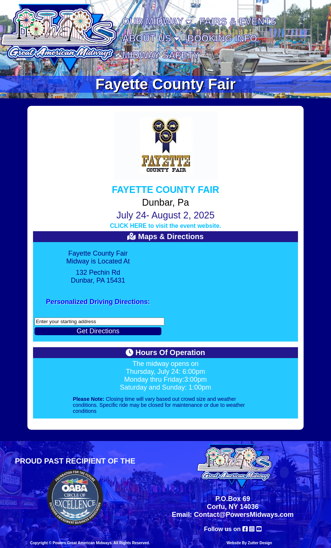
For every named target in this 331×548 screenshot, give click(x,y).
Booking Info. (223, 38)
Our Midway (157, 21)
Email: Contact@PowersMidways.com (233, 514)
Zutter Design (260, 543)
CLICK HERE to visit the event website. (165, 226)
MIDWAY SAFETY (161, 55)
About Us (151, 38)
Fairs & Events (238, 21)
